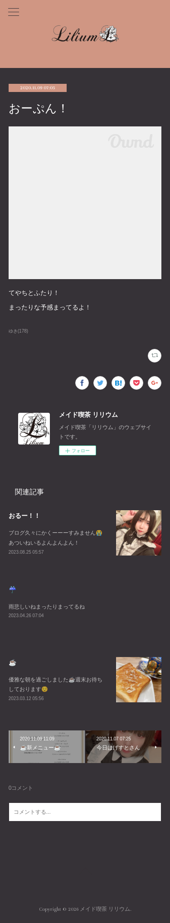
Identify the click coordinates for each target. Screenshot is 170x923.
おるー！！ (24, 515)
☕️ (12, 662)
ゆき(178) (18, 331)
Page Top (85, 873)
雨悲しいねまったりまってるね (47, 607)
